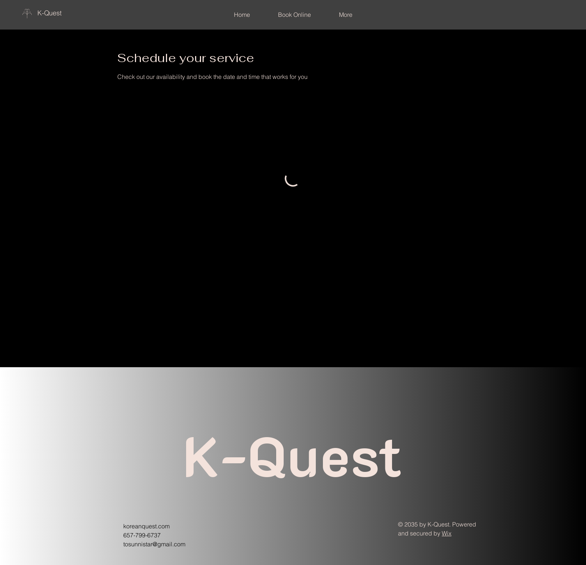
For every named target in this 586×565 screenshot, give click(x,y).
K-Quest (49, 13)
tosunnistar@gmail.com (154, 544)
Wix (446, 533)
